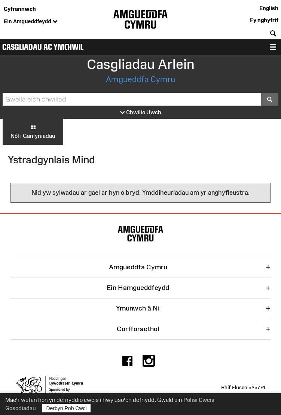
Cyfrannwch (20, 9)
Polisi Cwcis (198, 400)
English (268, 8)
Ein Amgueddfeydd (31, 21)
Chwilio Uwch (140, 112)
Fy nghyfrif (264, 20)
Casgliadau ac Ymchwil (42, 47)
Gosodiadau (20, 408)
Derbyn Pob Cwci (66, 408)
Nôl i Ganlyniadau (32, 131)
